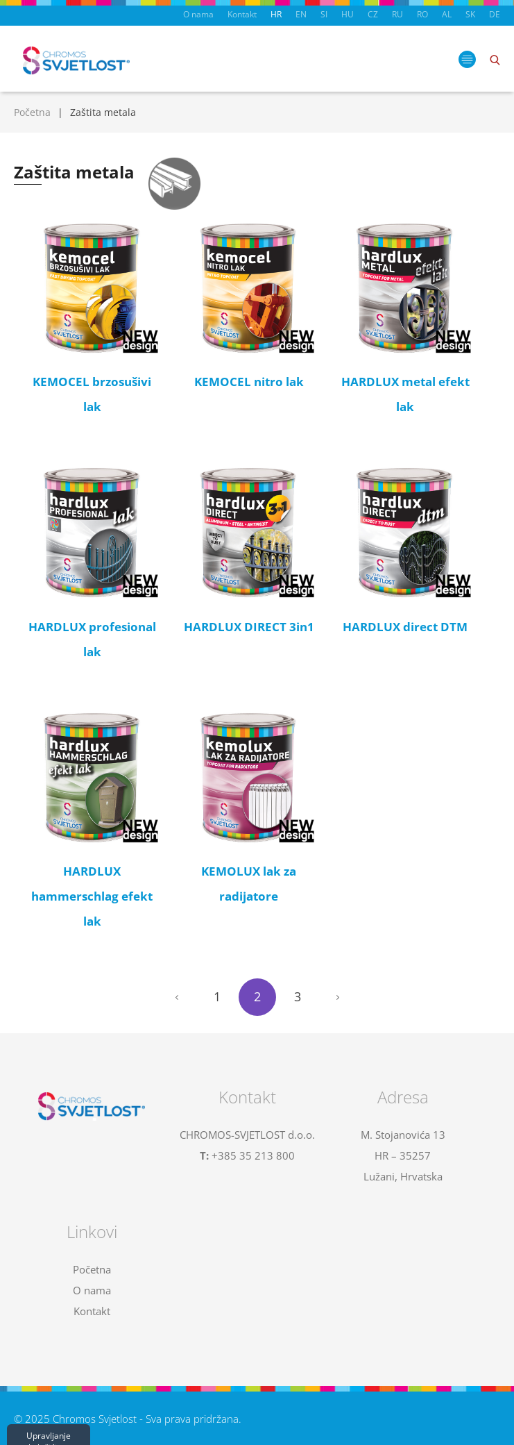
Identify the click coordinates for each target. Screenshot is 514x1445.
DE (494, 14)
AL (447, 14)
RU (397, 14)
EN (301, 14)
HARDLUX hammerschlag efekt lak (92, 896)
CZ (373, 14)
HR (276, 14)
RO (422, 14)
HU (347, 14)
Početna (32, 112)
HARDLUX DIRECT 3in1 (249, 627)
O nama (198, 14)
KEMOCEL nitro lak (249, 382)
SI (323, 14)
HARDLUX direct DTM (405, 627)
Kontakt (242, 14)
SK (470, 14)
